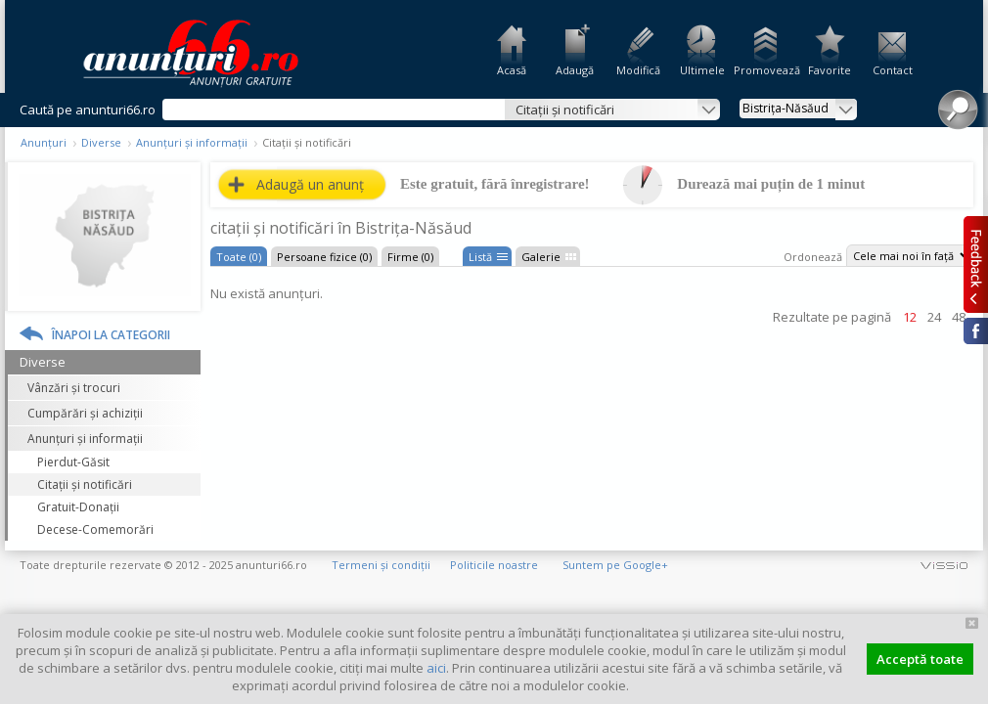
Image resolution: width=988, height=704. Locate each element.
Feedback (976, 264)
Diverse (101, 142)
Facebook (976, 331)
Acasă (511, 70)
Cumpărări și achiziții (85, 413)
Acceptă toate (920, 659)
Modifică (638, 70)
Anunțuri (44, 142)
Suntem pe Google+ (615, 564)
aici (436, 668)
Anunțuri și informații (191, 142)
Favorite (829, 70)
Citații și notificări (84, 484)
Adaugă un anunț (310, 184)
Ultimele (702, 70)
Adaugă (575, 70)
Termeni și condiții (381, 564)
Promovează (765, 70)
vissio (944, 564)
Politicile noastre (494, 564)
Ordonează (813, 256)
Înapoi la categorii (111, 335)
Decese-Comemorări (95, 529)
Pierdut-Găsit (73, 462)
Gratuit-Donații (78, 507)
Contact (893, 70)
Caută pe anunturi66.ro (88, 109)
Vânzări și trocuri (73, 387)
